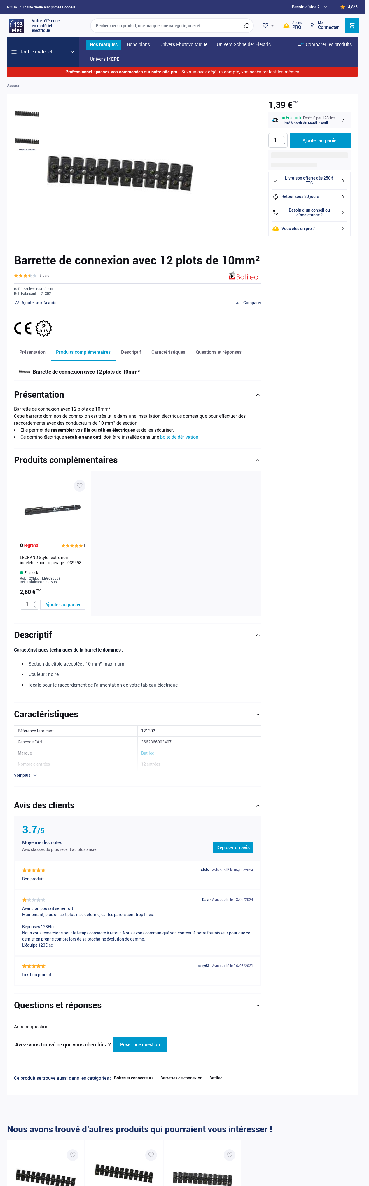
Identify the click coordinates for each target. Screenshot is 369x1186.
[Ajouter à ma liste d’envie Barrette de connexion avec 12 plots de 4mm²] (151, 1155)
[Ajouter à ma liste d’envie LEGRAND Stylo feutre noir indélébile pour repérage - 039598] (79, 486)
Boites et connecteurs (133, 1078)
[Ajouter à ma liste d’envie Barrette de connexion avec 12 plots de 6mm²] (72, 1155)
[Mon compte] (323, 25)
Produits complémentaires (83, 352)
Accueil (13, 85)
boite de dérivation (179, 437)
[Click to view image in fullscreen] (120, 174)
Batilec (215, 1078)
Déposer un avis (233, 847)
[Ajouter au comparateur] (248, 302)
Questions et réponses (219, 352)
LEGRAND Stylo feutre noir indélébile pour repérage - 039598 (50, 560)
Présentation (32, 352)
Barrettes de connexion (181, 1078)
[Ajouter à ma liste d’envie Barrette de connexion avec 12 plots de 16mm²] (229, 1155)
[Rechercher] (246, 25)
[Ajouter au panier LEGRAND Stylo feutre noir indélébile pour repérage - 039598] (62, 605)
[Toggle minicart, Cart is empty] (352, 25)
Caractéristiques (168, 352)
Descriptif (131, 352)
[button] (31, 275)
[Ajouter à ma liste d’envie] (35, 302)
